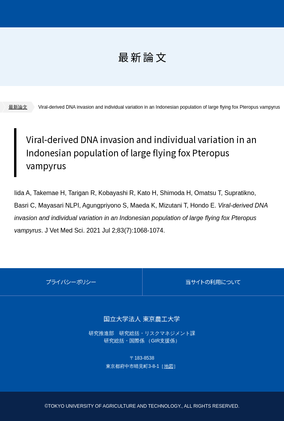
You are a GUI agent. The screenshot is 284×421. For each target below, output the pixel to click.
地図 (168, 366)
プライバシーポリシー (71, 282)
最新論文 (18, 107)
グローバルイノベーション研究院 (71, 13)
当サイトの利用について (213, 282)
